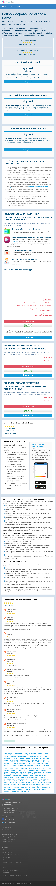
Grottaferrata (23, 769)
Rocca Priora (13, 782)
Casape (6, 760)
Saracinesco (15, 787)
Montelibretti (7, 775)
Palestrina (42, 777)
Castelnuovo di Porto (10, 762)
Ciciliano (13, 763)
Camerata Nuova (22, 756)
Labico (49, 769)
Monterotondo (17, 775)
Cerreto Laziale (26, 762)
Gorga (16, 769)
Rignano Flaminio (14, 781)
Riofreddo (23, 781)
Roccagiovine (35, 782)
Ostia (29, 791)
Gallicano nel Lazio (22, 767)
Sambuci (13, 784)
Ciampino (6, 763)
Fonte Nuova (45, 765)
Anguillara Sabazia (36, 753)
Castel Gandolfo (13, 760)
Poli (30, 779)
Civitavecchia (32, 763)
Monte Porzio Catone (21, 774)
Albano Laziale (18, 753)
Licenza (25, 770)
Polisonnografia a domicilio (10, 834)
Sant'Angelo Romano (38, 786)
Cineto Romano (21, 763)
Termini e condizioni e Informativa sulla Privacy (15, 875)
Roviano (48, 782)
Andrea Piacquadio (21, 883)
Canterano (15, 758)
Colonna (13, 765)
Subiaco (27, 787)
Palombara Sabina (9, 779)
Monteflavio (31, 774)
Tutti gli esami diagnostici (9, 839)
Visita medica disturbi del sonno (11, 855)
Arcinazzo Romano (20, 755)
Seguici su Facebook (8, 819)
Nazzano (6, 777)
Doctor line (6, 872)
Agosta (10, 753)
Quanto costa (6, 829)
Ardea (29, 755)
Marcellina (23, 772)
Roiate (43, 782)
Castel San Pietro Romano (38, 760)
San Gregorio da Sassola (33, 784)
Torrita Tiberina (45, 787)
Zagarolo (23, 791)
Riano (5, 781)
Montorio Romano (28, 775)
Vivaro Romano (14, 791)
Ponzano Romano (44, 779)
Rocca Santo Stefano (24, 782)
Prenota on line (28, 321)
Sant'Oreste (7, 787)
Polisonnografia (7, 827)
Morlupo (44, 775)
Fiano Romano (21, 765)
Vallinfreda (28, 789)
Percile (18, 779)
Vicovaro (6, 791)
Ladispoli (6, 770)
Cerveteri (46, 762)
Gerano (11, 769)
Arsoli (39, 755)
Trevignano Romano (9, 789)
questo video (15, 241)
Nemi (11, 777)
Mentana (48, 772)
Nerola (17, 777)
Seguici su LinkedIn (8, 822)
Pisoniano (24, 779)
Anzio (11, 755)
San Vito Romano (15, 786)
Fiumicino (37, 765)
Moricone (38, 775)
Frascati (12, 767)
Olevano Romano (32, 777)
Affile (5, 753)
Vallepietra (20, 789)
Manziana (6, 772)
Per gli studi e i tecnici (8, 852)
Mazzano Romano (39, 772)
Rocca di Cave (43, 781)
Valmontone (36, 789)
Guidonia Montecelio (35, 769)
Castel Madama (24, 760)
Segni (22, 787)
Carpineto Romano (45, 758)
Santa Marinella (26, 786)
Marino (30, 772)
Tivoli (33, 787)
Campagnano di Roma (35, 756)
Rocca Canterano (32, 781)
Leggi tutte (32, 44)
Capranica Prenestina (31, 758)
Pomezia (35, 779)
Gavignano (32, 767)
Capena (22, 758)
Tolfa (37, 787)
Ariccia (34, 755)
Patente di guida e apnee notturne (12, 862)
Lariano (19, 770)
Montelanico (40, 774)
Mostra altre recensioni (9, 741)
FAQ (4, 859)
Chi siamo (5, 847)
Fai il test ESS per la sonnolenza (11, 870)
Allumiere (27, 753)
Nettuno (23, 777)
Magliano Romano (34, 770)
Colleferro (6, 765)
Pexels (29, 883)
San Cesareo (21, 784)
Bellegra (6, 756)
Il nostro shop (6, 857)
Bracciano (13, 756)
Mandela (43, 770)
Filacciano (30, 765)
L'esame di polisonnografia (10, 832)
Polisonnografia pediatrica (10, 837)
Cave (18, 762)
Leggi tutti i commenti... (10, 433)
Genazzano (40, 767)
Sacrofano (6, 784)
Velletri (44, 789)
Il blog (4, 868)
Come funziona (7, 850)
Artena (45, 755)
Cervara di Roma (37, 762)
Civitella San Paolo (42, 763)
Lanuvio (13, 770)
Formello (6, 767)
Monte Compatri (8, 774)
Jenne (44, 769)
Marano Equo (15, 772)
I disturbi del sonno (8, 842)
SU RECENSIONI (24, 44)
